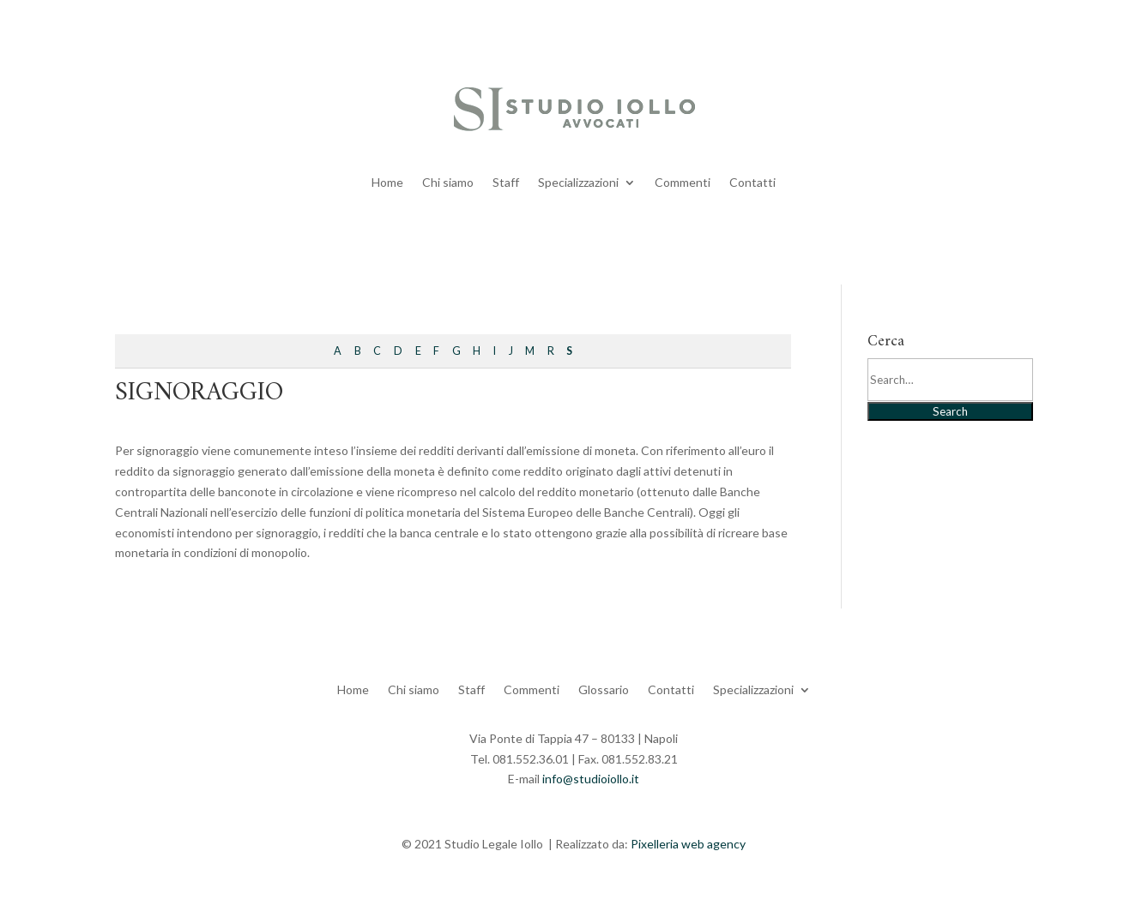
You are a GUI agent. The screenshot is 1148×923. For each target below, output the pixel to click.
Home (387, 182)
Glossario (603, 689)
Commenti (682, 182)
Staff (505, 182)
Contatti (752, 182)
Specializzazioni (578, 182)
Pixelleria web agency (688, 843)
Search (950, 411)
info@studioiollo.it (590, 778)
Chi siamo (448, 182)
